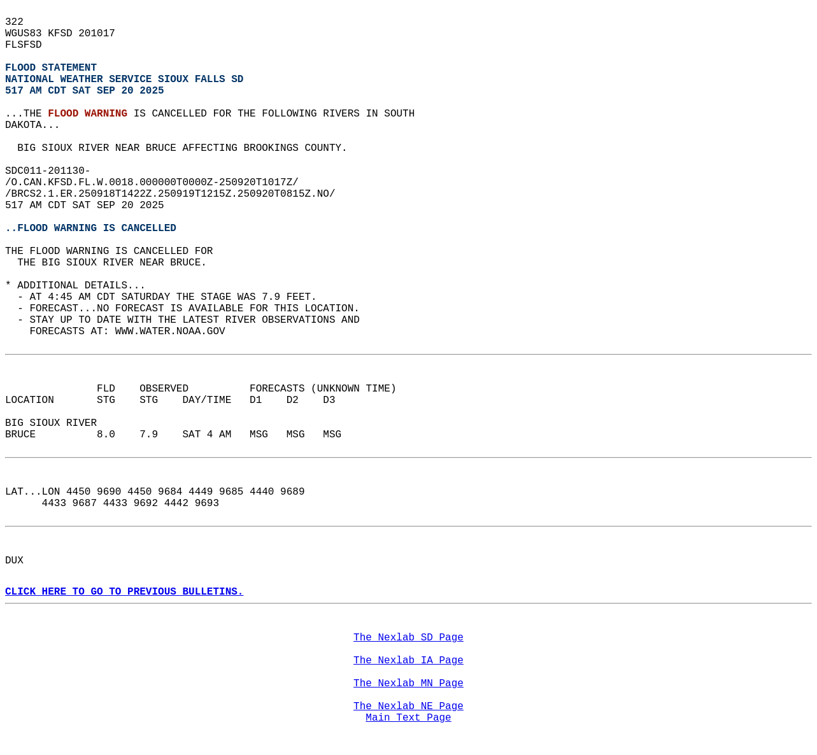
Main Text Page (408, 718)
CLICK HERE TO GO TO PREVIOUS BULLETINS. (124, 592)
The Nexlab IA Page (408, 661)
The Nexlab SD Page (408, 638)
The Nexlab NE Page (408, 706)
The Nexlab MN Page (408, 683)
